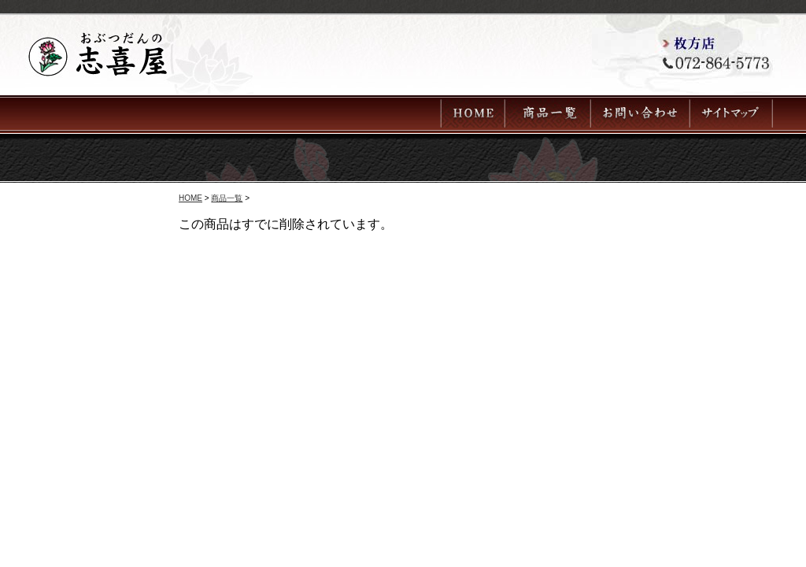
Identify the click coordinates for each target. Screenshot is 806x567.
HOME (190, 198)
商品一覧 (226, 198)
